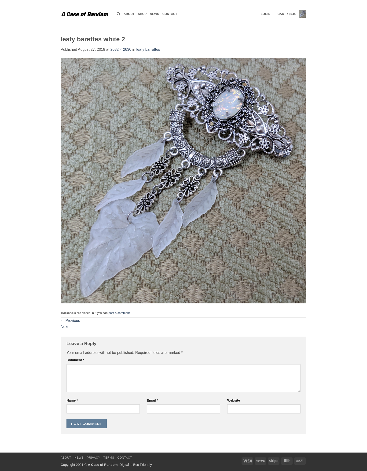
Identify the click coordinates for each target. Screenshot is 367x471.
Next (67, 327)
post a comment (119, 313)
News (154, 14)
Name (72, 400)
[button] (266, 14)
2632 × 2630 (120, 49)
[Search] (118, 14)
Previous (70, 321)
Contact (169, 14)
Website (233, 400)
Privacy (93, 457)
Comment (75, 360)
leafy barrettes (148, 49)
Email (152, 400)
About (129, 14)
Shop (142, 14)
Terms (108, 457)
